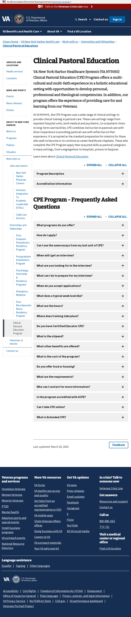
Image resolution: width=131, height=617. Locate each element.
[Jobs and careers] (17, 165)
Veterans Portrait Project (18, 606)
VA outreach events (13, 538)
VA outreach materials (47, 543)
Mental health (10, 512)
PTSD (5, 506)
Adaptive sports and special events (14, 520)
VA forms (39, 485)
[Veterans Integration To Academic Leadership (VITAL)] (17, 199)
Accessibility (10, 591)
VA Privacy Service (14, 601)
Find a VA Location (79, 31)
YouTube (72, 525)
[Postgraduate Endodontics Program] (17, 260)
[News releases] (17, 103)
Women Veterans (12, 495)
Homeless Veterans (13, 489)
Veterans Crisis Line (111, 488)
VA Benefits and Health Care (21, 31)
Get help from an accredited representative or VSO (47, 505)
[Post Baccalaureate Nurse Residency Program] (17, 309)
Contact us (101, 19)
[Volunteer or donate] (17, 342)
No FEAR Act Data (40, 601)
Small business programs (11, 530)
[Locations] (17, 78)
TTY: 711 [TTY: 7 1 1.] (104, 527)
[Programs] (17, 138)
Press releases (75, 491)
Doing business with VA (48, 531)
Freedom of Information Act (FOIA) (61, 591)
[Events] (17, 96)
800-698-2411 (107, 521)
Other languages (40, 566)
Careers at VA (42, 537)
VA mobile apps (43, 515)
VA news (72, 485)
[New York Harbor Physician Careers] (17, 178)
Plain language (49, 596)
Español (6, 566)
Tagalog (20, 566)
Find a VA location (110, 548)
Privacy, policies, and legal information (86, 596)
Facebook (73, 502)
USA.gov (60, 601)
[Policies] (17, 145)
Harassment (94, 591)
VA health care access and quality (47, 493)
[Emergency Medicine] (17, 293)
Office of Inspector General (19, 596)
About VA (53, 31)
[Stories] (17, 110)
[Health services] (17, 71)
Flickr (70, 520)
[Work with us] (17, 158)
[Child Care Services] (17, 216)
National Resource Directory (13, 546)
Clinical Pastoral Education (72, 156)
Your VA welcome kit (46, 548)
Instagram (73, 508)
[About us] (17, 131)
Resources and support (113, 501)
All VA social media (78, 531)
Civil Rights (29, 591)
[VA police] (17, 152)
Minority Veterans (12, 500)
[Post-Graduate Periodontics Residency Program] (17, 242)
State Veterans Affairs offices (47, 523)
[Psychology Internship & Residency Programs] (17, 277)
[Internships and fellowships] (17, 227)
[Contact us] (17, 350)
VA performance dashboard (86, 601)
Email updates (76, 497)
